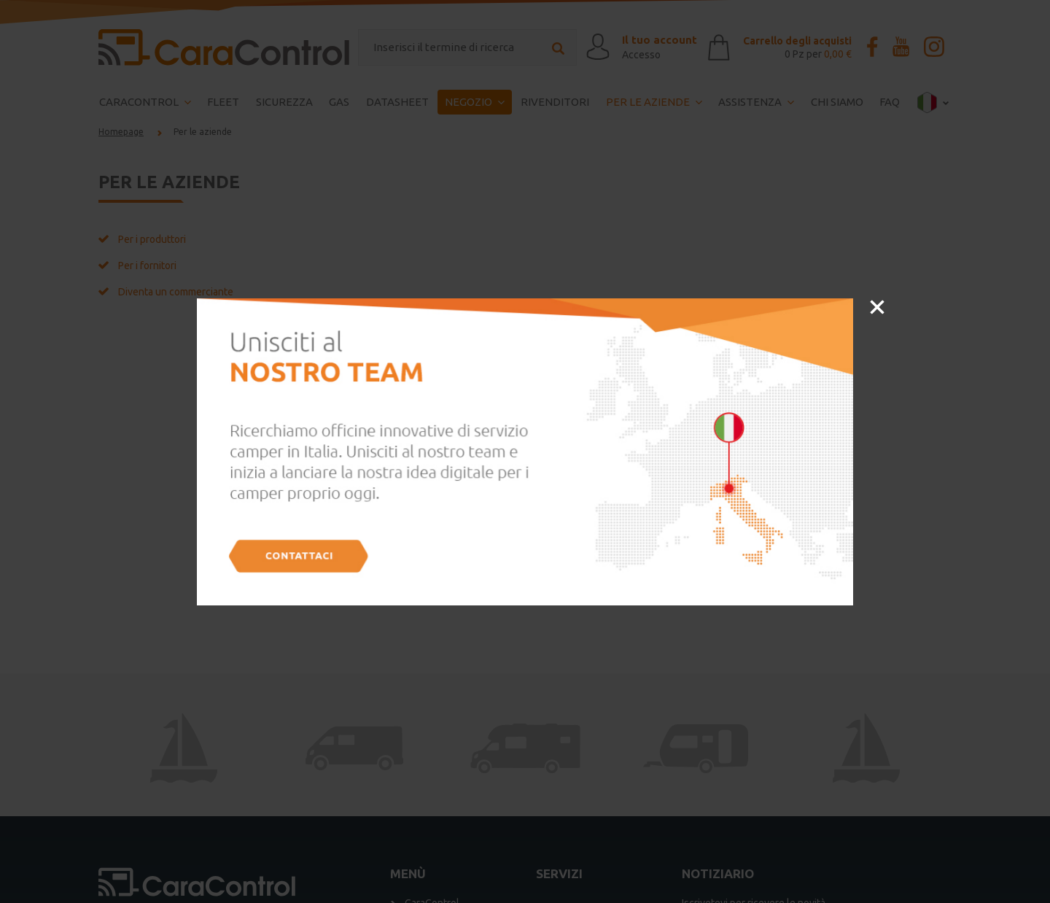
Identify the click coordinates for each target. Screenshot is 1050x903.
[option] (525, 451)
